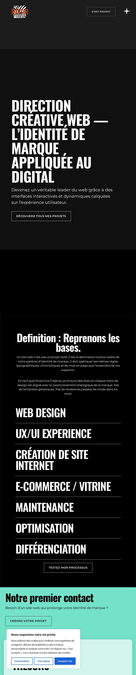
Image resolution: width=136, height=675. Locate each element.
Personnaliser (22, 661)
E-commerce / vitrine (63, 486)
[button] (68, 415)
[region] (43, 648)
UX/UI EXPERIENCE (53, 433)
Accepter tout (65, 661)
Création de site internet (52, 459)
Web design (41, 412)
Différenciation (51, 548)
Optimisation (45, 527)
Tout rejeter (43, 661)
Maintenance (44, 507)
